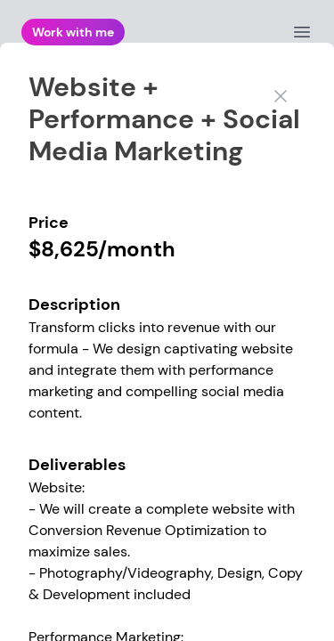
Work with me (73, 32)
